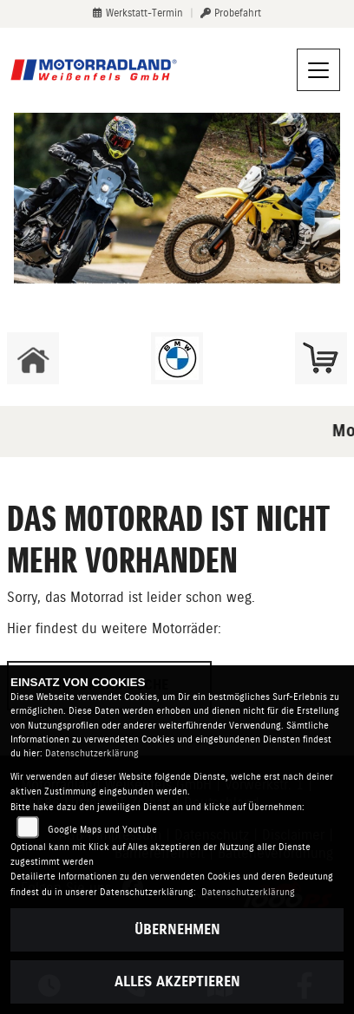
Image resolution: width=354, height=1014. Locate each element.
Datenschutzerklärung (92, 753)
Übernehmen (177, 929)
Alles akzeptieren (177, 981)
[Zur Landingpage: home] (33, 358)
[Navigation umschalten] (318, 70)
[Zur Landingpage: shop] (321, 358)
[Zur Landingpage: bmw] (177, 358)
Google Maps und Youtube (102, 829)
